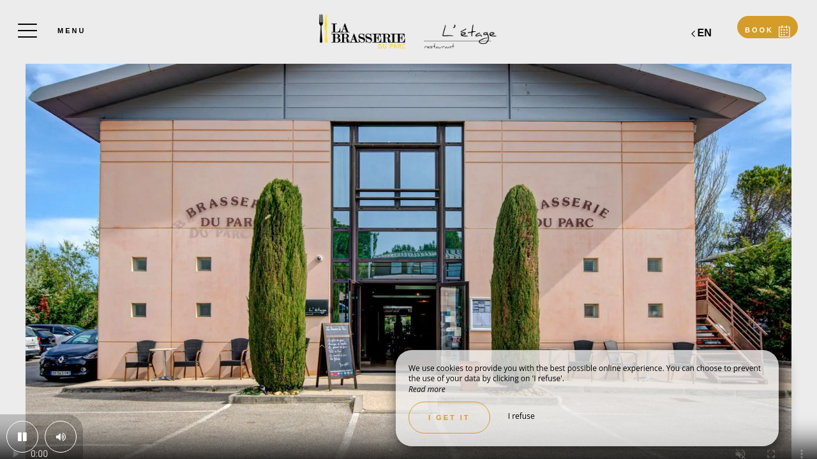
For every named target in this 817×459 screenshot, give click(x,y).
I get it (449, 417)
